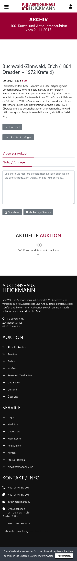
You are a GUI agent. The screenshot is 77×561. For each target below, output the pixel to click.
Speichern (12, 212)
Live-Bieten (11, 382)
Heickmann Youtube (19, 523)
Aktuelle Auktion (14, 347)
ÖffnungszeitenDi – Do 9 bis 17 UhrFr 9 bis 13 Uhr (16, 512)
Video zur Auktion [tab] (15, 153)
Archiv (8, 361)
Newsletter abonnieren (17, 466)
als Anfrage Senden (38, 212)
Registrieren (11, 445)
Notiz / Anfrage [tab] (14, 162)
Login (8, 417)
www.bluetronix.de (39, 531)
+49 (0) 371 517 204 (18, 487)
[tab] (46, 153)
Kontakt (9, 452)
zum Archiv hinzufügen (18, 137)
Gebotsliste (11, 431)
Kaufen (9, 368)
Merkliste (10, 424)
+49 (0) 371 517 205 (18, 494)
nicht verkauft (12, 127)
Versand (9, 389)
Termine (9, 354)
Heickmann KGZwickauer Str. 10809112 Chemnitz (13, 322)
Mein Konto (11, 438)
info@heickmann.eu (19, 501)
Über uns (10, 396)
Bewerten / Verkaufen (17, 375)
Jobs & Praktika (13, 459)
